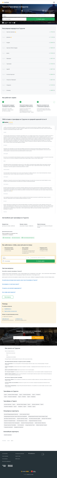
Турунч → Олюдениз (36, 394)
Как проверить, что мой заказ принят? (10, 284)
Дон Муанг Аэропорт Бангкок (9, 418)
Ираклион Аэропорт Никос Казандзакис (11, 422)
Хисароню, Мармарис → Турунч (10, 406)
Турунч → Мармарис (31, 396)
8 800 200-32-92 (5, 319)
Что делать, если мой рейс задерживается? (11, 288)
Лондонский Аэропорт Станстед (35, 420)
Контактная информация (6, 461)
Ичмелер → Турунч (31, 406)
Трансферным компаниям (19, 453)
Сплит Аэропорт (21, 425)
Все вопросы (8, 297)
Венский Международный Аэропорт (11, 414)
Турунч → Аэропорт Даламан (25, 394)
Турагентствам (17, 456)
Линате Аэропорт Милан (24, 414)
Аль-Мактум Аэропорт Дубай (34, 418)
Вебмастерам (17, 458)
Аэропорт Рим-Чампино (46, 418)
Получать (37, 337)
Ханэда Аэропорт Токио (30, 425)
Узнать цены (41, 19)
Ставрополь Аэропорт (8, 427)
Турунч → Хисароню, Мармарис (10, 396)
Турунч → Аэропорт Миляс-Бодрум (11, 394)
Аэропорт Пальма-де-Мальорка (27, 422)
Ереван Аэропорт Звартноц (40, 422)
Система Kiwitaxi (5, 453)
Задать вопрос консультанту (10, 311)
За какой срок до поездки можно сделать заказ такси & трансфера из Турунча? (19, 280)
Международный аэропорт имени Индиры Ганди (37, 416)
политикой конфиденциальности (31, 341)
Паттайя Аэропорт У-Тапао (22, 420)
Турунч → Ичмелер (22, 396)
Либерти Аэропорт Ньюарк (41, 425)
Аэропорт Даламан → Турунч (37, 404)
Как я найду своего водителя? (8, 292)
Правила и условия (30, 474)
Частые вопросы (5, 458)
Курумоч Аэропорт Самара (22, 418)
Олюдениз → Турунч (22, 406)
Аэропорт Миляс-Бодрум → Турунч (23, 404)
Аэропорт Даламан (7, 434)
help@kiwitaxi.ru (7, 308)
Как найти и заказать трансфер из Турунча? (12, 271)
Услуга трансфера (5, 456)
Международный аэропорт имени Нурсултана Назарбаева (15, 416)
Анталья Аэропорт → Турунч (9, 404)
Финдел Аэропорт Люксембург (10, 425)
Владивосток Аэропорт (18, 427)
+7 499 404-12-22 (18, 319)
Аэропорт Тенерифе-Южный (9, 420)
